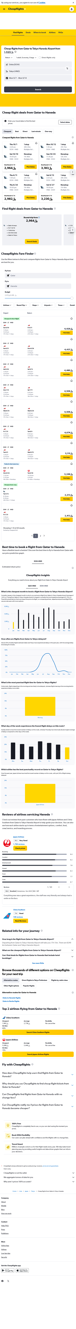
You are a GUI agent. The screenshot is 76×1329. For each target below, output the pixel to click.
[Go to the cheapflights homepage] (17, 9)
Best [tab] (17, 115)
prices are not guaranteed (50, 1149)
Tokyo (33, 1174)
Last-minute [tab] (36, 115)
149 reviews (18, 900)
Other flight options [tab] (11, 969)
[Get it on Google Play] (7, 1254)
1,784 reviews (19, 827)
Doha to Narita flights (11, 985)
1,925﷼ (8, 35)
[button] (73, 2)
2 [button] (40, 519)
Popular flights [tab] (28, 969)
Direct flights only (48, 41)
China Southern (19, 893)
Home (14, 1174)
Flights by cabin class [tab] (59, 963)
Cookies (41, 2)
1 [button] (35, 519)
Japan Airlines (18, 820)
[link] (32, 224)
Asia (20, 1174)
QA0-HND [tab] (32, 569)
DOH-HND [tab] (38, 544)
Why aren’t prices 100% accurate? (39, 1165)
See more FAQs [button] (38, 946)
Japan (26, 1174)
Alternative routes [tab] (11, 963)
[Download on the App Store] (22, 1254)
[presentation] (15, 35)
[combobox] (9, 40)
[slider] (71, 281)
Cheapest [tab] (7, 115)
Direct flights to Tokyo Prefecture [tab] (34, 963)
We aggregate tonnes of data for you (39, 1160)
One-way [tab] (48, 115)
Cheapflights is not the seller (39, 1156)
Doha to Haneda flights (12, 981)
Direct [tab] (25, 115)
